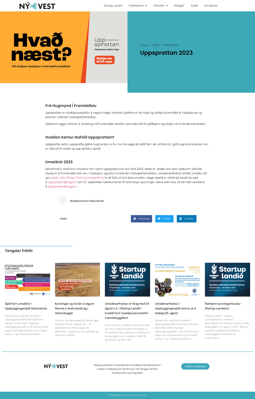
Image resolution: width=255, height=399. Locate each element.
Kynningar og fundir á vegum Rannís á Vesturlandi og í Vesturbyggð (74, 308)
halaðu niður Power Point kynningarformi (76, 178)
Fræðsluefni (138, 6)
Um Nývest (211, 5)
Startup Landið (113, 5)
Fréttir (156, 45)
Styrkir (194, 5)
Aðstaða (160, 6)
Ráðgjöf (179, 5)
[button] (141, 218)
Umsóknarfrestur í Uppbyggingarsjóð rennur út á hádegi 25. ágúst (175, 308)
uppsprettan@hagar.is (62, 182)
